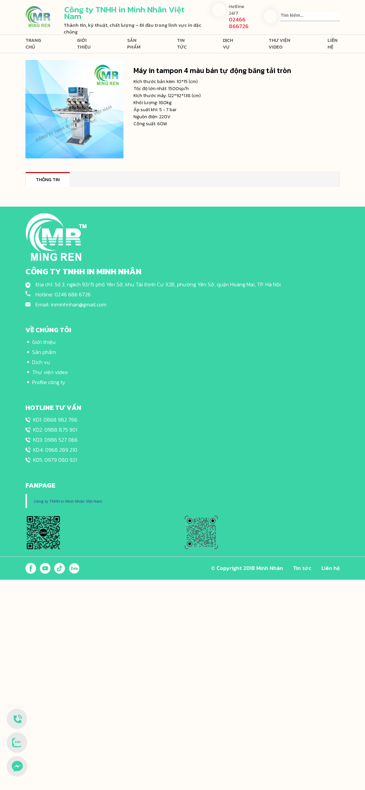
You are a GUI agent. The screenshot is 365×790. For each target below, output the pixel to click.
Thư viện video (279, 44)
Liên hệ (333, 44)
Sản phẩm (134, 44)
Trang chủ (33, 44)
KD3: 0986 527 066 (55, 439)
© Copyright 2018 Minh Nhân (247, 568)
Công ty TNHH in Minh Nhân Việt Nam (68, 501)
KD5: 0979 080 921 (55, 459)
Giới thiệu (84, 44)
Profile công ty (48, 382)
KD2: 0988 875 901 (55, 429)
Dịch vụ (228, 44)
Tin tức (182, 44)
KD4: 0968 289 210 (55, 449)
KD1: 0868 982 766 (55, 419)
